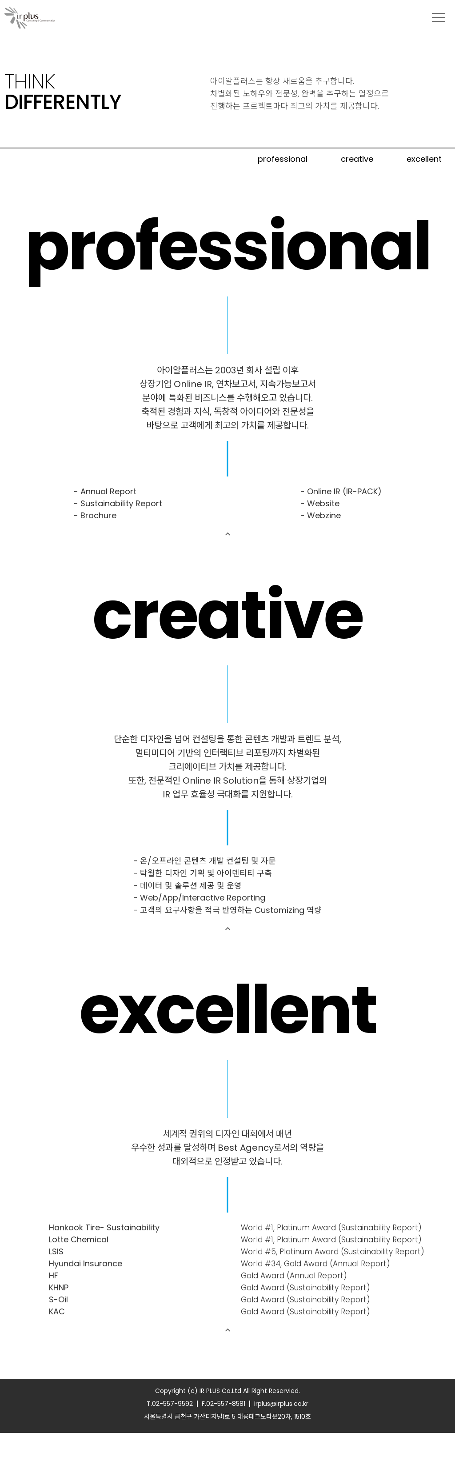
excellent (424, 158)
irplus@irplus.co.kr (281, 1439)
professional (282, 158)
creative (357, 158)
